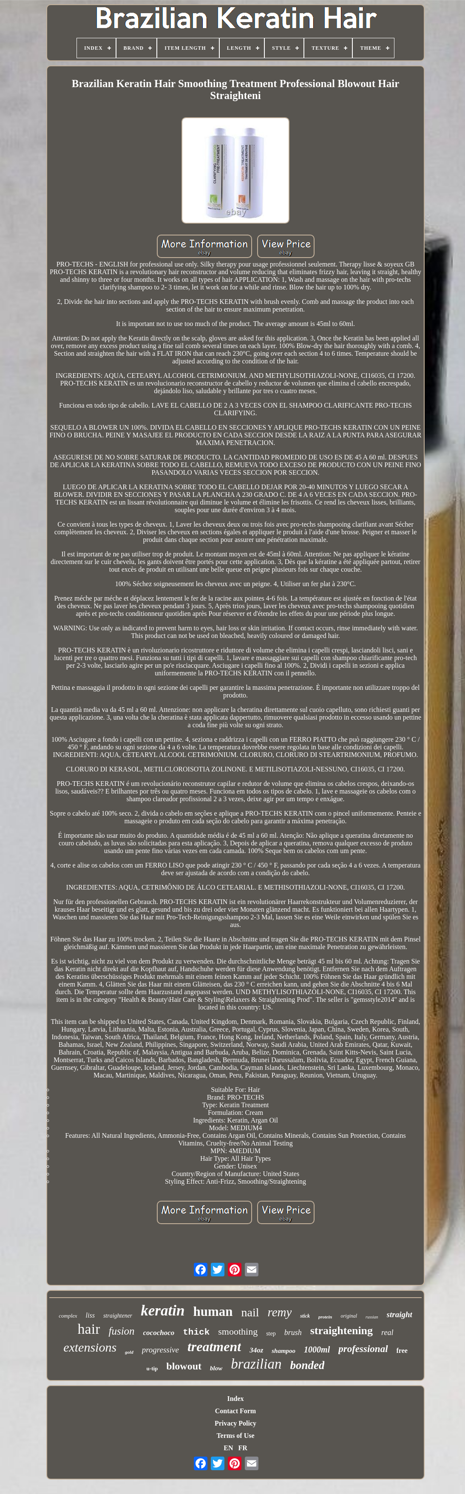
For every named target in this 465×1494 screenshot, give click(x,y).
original (348, 1316)
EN (228, 1447)
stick (305, 1316)
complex (68, 1316)
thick (196, 1332)
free (402, 1350)
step (271, 1333)
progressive (160, 1349)
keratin (162, 1310)
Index (235, 1398)
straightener (117, 1316)
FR (242, 1447)
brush (293, 1332)
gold (129, 1352)
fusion (121, 1331)
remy (279, 1312)
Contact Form (235, 1411)
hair (89, 1329)
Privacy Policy (235, 1423)
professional (363, 1349)
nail (250, 1312)
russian (372, 1317)
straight (399, 1314)
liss (90, 1315)
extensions (89, 1347)
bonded (307, 1365)
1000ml (317, 1349)
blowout (183, 1366)
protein (325, 1316)
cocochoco (159, 1333)
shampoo (283, 1350)
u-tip (152, 1368)
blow (216, 1368)
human (212, 1311)
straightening (341, 1330)
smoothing (238, 1331)
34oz (256, 1350)
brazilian (256, 1364)
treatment (214, 1346)
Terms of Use (235, 1435)
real (387, 1332)
